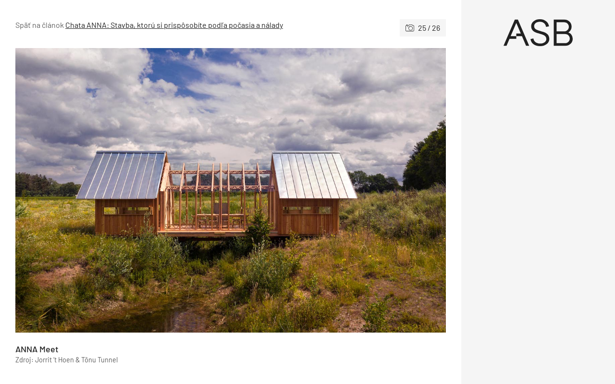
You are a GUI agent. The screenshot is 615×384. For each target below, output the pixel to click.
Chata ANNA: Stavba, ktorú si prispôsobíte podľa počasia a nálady (174, 24)
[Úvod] (538, 32)
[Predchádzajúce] (123, 190)
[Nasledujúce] (338, 190)
